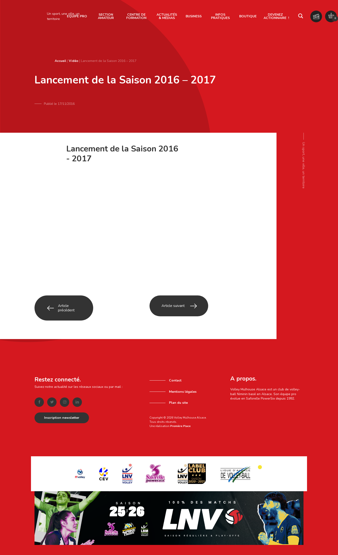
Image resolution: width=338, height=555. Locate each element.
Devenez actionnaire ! (276, 16)
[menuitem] (106, 16)
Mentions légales (182, 378)
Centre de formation (136, 16)
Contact (175, 367)
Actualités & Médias (167, 16)
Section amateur (106, 16)
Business (194, 16)
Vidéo (73, 61)
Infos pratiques (220, 16)
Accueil (60, 61)
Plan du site (178, 389)
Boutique (248, 16)
